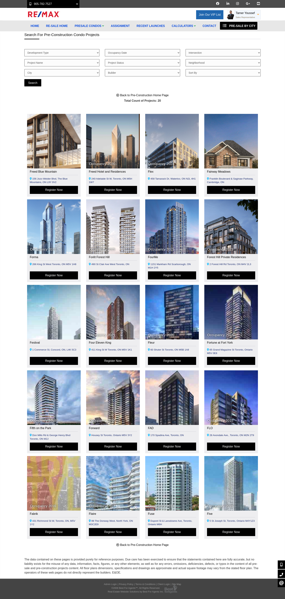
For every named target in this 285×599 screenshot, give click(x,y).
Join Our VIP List (210, 14)
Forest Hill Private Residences (226, 257)
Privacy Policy (126, 584)
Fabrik (34, 513)
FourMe (153, 257)
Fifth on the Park (40, 428)
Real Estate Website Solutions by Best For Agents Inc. (136, 591)
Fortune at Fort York (220, 342)
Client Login (164, 584)
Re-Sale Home (57, 25)
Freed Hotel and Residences (107, 171)
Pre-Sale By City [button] (238, 25)
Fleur (151, 342)
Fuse (151, 513)
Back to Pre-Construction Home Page (142, 95)
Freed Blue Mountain (43, 171)
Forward (94, 428)
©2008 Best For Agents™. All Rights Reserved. (135, 588)
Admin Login (110, 584)
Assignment (120, 25)
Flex (150, 171)
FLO (210, 428)
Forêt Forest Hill (99, 257)
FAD (151, 428)
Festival (35, 342)
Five (209, 513)
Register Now (54, 189)
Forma (34, 257)
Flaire (92, 513)
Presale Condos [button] (89, 25)
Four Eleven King (100, 342)
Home (35, 25)
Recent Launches (151, 25)
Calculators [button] (184, 25)
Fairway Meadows (218, 171)
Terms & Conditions (145, 584)
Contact (209, 25)
